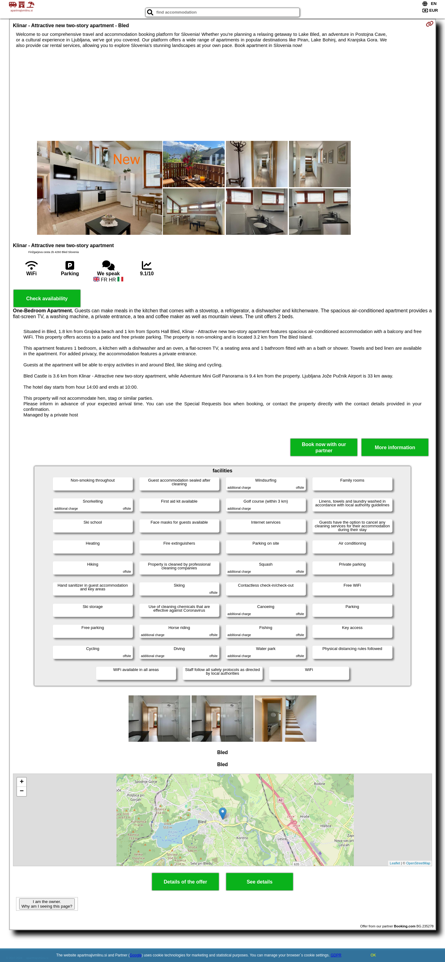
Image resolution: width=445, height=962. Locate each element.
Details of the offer (185, 881)
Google (136, 955)
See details (260, 881)
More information (395, 447)
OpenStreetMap (418, 863)
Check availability (47, 298)
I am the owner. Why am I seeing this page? (47, 904)
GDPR (336, 955)
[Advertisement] (222, 94)
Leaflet (395, 863)
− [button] (22, 791)
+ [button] (22, 782)
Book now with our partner (324, 447)
